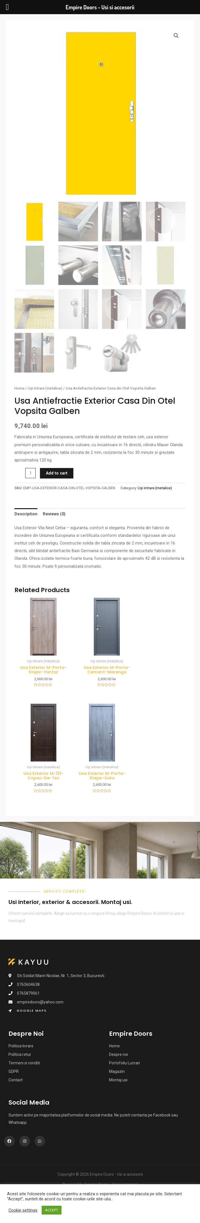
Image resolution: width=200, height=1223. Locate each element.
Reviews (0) (54, 513)
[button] (27, 1006)
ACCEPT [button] (51, 1210)
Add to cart (56, 473)
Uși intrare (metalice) (45, 388)
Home (19, 388)
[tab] (25, 514)
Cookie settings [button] (22, 1210)
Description (25, 513)
